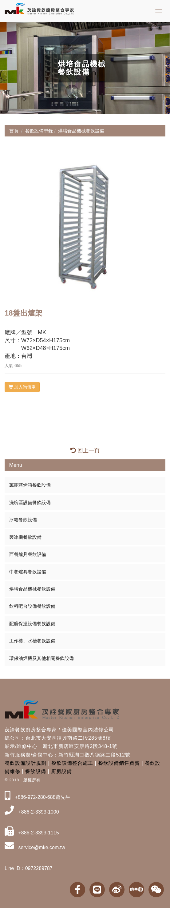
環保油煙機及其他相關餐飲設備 (41, 658)
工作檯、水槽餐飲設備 (32, 640)
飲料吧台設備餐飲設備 (32, 606)
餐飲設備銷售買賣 (119, 763)
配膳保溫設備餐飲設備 (32, 623)
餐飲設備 (35, 771)
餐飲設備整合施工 (72, 763)
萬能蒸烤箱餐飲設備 (30, 485)
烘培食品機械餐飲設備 (32, 589)
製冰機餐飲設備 (25, 537)
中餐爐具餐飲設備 (27, 571)
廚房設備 (61, 771)
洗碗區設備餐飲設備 (30, 502)
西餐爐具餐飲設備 (27, 554)
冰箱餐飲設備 (23, 519)
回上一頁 (85, 450)
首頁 (13, 130)
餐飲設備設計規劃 (25, 763)
